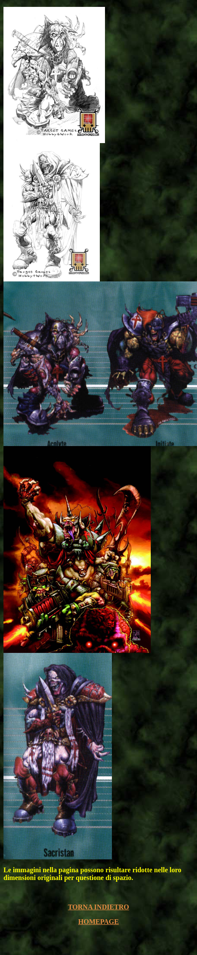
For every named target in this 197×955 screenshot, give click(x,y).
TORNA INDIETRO (98, 907)
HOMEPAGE (98, 921)
